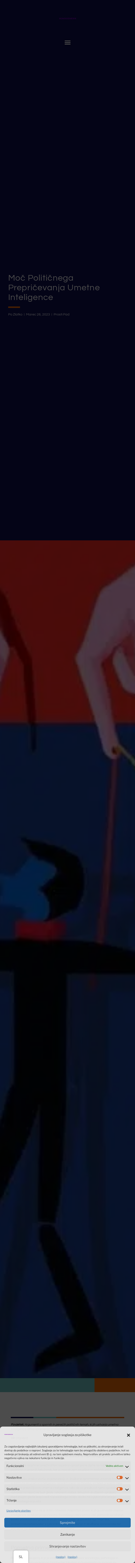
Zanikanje (67, 1535)
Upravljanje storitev (18, 1510)
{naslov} (60, 1556)
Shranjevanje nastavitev (67, 1546)
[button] (128, 1435)
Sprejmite (67, 1523)
